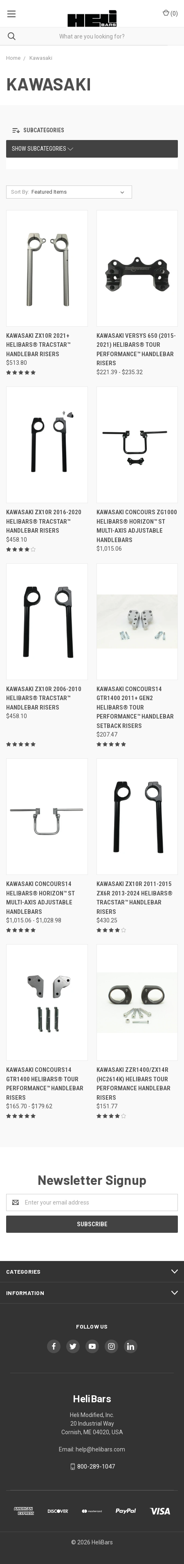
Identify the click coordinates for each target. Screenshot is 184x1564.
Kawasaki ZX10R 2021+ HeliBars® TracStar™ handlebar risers (38, 345)
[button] (48, 131)
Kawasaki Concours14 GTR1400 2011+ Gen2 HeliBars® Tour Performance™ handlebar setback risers (135, 707)
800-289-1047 (96, 1466)
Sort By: (20, 192)
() (170, 13)
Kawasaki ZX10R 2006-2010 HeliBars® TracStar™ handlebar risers (43, 698)
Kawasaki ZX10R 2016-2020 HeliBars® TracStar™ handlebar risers (43, 521)
